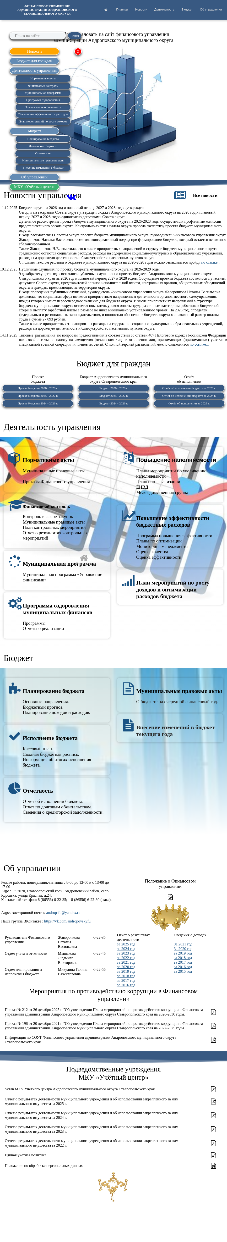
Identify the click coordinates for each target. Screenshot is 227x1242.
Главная (122, 9)
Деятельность (164, 9)
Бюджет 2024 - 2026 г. (113, 403)
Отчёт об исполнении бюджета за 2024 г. (189, 395)
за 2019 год (126, 971)
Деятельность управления (52, 427)
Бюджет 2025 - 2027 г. (113, 395)
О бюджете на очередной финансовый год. (177, 701)
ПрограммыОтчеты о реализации (43, 626)
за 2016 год (126, 985)
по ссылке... (210, 262)
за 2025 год (126, 944)
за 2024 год (126, 949)
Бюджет (187, 9)
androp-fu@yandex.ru (63, 913)
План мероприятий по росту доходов (43, 121)
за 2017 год (126, 980)
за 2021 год (126, 962)
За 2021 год (183, 944)
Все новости (205, 195)
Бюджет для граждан (34, 61)
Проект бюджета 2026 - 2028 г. (38, 388)
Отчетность (38, 791)
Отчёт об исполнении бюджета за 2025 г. (189, 388)
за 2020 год (126, 967)
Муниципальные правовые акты (179, 691)
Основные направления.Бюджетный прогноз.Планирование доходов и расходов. (56, 707)
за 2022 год (126, 958)
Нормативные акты (48, 460)
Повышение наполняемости (176, 460)
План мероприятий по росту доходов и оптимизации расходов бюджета (173, 589)
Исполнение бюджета (50, 738)
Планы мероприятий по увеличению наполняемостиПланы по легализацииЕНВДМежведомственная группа (171, 481)
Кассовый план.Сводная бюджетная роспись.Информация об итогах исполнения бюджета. (57, 756)
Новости (141, 9)
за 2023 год (126, 953)
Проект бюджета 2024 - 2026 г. (38, 403)
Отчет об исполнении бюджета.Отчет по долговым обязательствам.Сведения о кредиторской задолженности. (63, 807)
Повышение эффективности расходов (43, 114)
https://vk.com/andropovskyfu (67, 921)
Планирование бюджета (54, 691)
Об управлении (211, 9)
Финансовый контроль (46, 506)
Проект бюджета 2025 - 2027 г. (38, 395)
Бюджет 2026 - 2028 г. (113, 388)
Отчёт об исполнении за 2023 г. (189, 403)
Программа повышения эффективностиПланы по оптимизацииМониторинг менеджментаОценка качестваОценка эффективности (174, 546)
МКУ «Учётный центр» (34, 186)
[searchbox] (38, 35)
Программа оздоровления (43, 100)
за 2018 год (126, 976)
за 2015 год (183, 971)
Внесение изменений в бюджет (42, 167)
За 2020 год (183, 949)
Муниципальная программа (59, 564)
